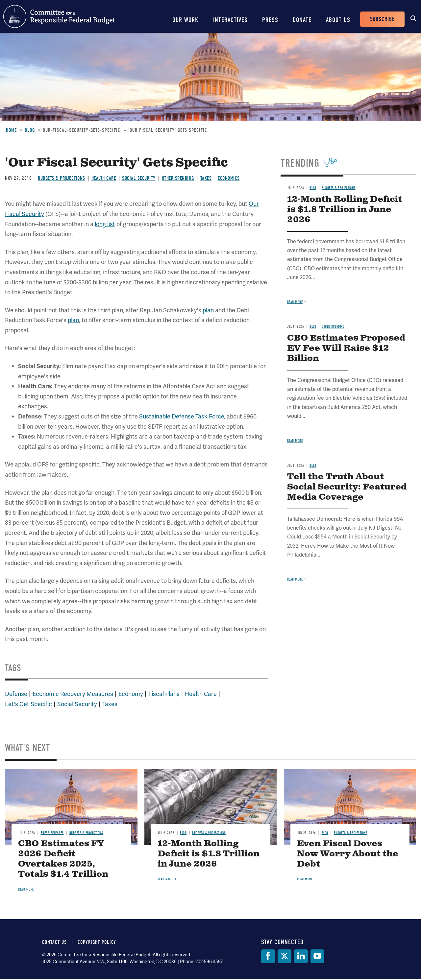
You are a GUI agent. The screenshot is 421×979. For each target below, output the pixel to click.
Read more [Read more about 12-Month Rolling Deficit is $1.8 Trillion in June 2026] (295, 302)
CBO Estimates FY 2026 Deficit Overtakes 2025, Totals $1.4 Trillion (63, 859)
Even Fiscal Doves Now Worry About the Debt (347, 854)
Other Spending (178, 178)
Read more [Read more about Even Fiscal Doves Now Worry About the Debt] (305, 879)
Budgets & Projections (61, 178)
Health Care (103, 178)
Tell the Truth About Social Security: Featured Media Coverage (347, 487)
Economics (229, 178)
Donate (302, 20)
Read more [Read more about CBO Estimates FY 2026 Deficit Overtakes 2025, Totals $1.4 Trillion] (26, 889)
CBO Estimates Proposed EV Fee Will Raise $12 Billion (346, 348)
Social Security (139, 178)
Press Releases (52, 833)
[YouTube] (317, 956)
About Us (338, 20)
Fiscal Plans (164, 694)
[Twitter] (284, 956)
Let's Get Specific (28, 704)
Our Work (185, 20)
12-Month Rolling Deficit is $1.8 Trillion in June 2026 (344, 210)
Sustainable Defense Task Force (181, 416)
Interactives (230, 20)
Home (11, 130)
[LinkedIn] (301, 956)
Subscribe (382, 19)
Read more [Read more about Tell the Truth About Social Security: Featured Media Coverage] (295, 579)
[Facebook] (268, 956)
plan (208, 310)
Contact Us (54, 942)
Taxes (206, 178)
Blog (30, 130)
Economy (130, 694)
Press (270, 20)
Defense (16, 694)
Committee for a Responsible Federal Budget (59, 16)
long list (105, 224)
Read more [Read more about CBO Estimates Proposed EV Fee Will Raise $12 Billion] (295, 441)
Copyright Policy (97, 942)
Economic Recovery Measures (73, 694)
